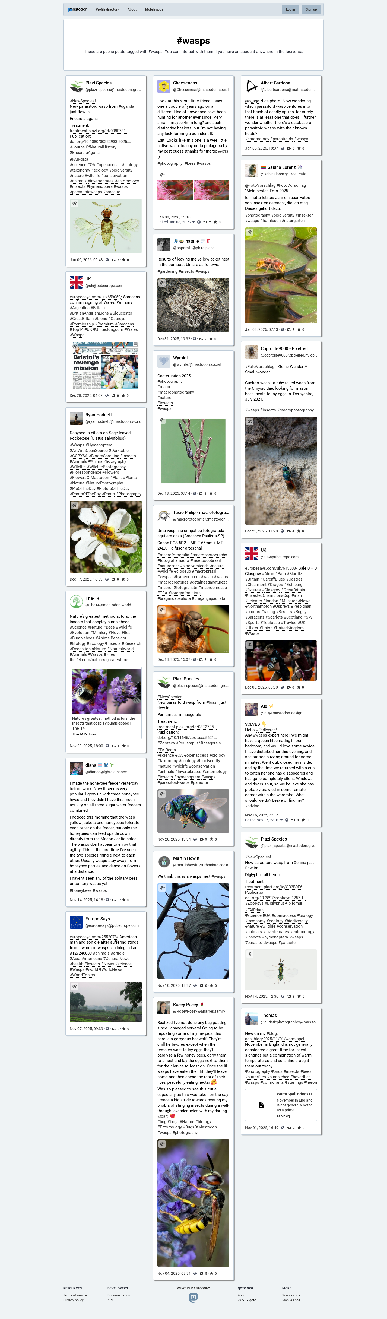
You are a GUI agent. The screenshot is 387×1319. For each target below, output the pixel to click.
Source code (291, 1295)
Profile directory (107, 9)
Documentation (118, 1295)
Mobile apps (154, 9)
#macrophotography (295, 410)
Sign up (311, 9)
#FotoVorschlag (259, 366)
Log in (290, 9)
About (132, 9)
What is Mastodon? (193, 1288)
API (110, 1300)
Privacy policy (73, 1300)
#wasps (252, 410)
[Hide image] (74, 203)
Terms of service (75, 1295)
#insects (268, 410)
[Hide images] (162, 175)
